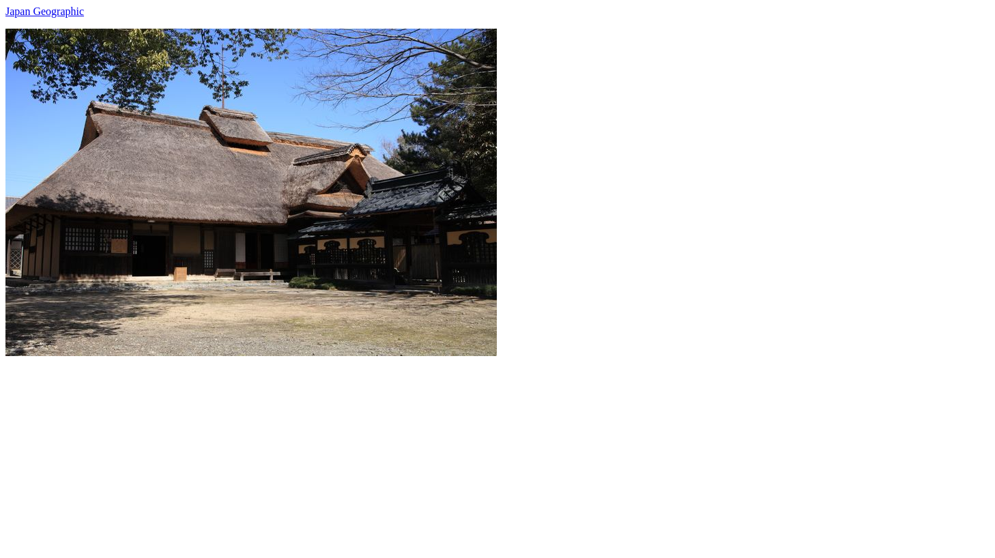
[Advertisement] (414, 451)
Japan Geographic (44, 11)
